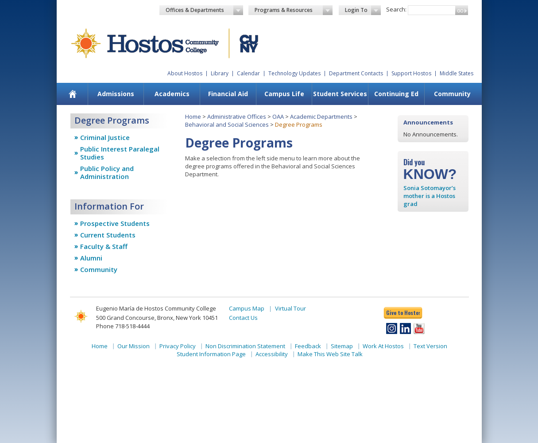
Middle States (456, 73)
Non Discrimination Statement (245, 346)
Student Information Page (211, 354)
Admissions (115, 93)
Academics (172, 93)
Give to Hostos (403, 312)
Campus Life (284, 93)
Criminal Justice (105, 137)
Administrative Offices (236, 116)
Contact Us (243, 318)
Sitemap (342, 346)
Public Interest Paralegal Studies (119, 153)
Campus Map (246, 308)
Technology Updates (294, 73)
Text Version (430, 346)
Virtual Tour (290, 308)
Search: (396, 9)
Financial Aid (228, 93)
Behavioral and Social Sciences (227, 124)
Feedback (308, 346)
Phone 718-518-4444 (123, 326)
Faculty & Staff (104, 246)
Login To (363, 10)
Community (452, 93)
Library (219, 73)
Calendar (248, 73)
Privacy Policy (177, 346)
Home (193, 116)
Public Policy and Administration (107, 172)
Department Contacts (356, 73)
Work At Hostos (383, 346)
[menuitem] (72, 94)
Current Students (107, 235)
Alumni (91, 258)
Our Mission (133, 346)
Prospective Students (115, 223)
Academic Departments (321, 116)
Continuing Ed (396, 93)
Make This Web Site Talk (330, 354)
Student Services (340, 93)
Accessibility (271, 354)
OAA (278, 116)
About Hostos (184, 73)
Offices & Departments (205, 10)
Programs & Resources (294, 10)
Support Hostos (411, 73)
